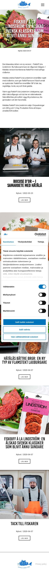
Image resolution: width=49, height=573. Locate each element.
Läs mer (24, 200)
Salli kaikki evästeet (24, 322)
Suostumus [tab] (8, 242)
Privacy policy (41, 564)
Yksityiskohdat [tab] (25, 242)
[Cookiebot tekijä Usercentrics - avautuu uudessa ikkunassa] (35, 234)
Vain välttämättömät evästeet (24, 337)
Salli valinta (24, 329)
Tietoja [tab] (41, 242)
